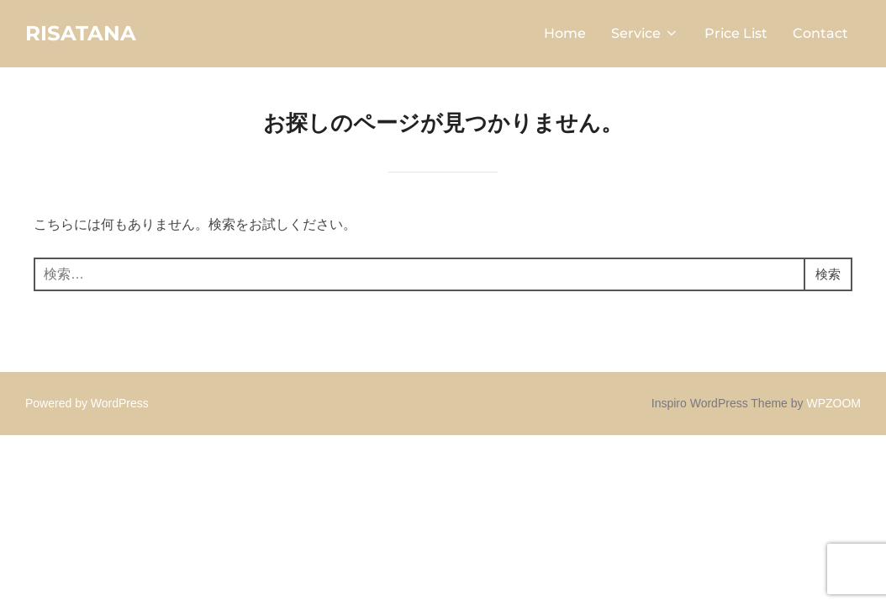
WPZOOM (833, 405)
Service (645, 35)
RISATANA (84, 34)
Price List (735, 35)
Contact (820, 35)
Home (565, 35)
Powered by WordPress (87, 405)
